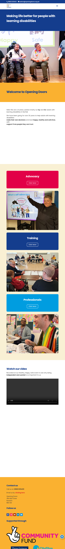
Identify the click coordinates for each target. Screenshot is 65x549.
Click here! (32, 183)
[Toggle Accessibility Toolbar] (62, 537)
